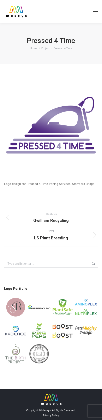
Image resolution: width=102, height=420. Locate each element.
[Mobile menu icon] (95, 11)
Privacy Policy (51, 415)
